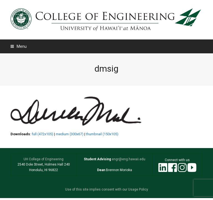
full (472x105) (42, 134)
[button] (19, 46)
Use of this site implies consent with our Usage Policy (106, 189)
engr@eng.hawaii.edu (128, 159)
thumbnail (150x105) (102, 134)
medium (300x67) (69, 134)
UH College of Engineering (44, 159)
